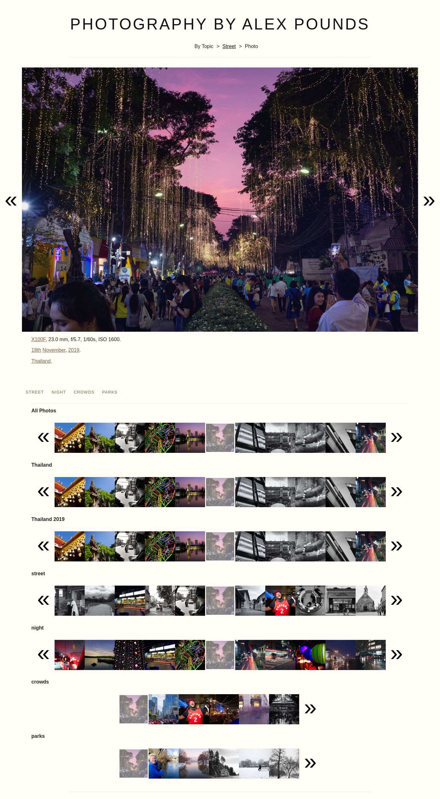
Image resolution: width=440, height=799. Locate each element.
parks (110, 392)
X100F (38, 339)
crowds (84, 392)
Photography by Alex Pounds (220, 24)
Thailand (40, 361)
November (54, 350)
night (59, 392)
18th (36, 350)
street (229, 46)
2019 (73, 350)
